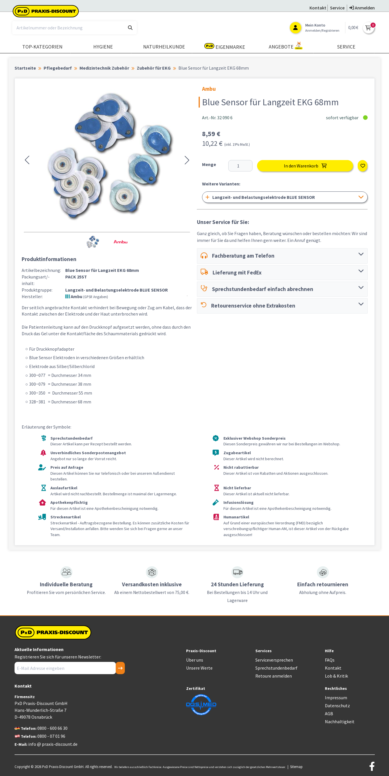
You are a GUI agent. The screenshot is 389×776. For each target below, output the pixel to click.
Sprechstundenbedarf (276, 668)
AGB (329, 713)
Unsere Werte (199, 668)
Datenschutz (337, 705)
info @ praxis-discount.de (53, 744)
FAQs (330, 660)
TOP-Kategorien (42, 46)
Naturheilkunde (164, 46)
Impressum (336, 697)
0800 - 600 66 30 (52, 728)
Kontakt (333, 668)
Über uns (194, 660)
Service (346, 46)
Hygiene (103, 46)
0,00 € (353, 27)
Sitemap (296, 766)
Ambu (86, 296)
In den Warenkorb (305, 166)
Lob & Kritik (336, 676)
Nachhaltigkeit (340, 721)
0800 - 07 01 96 (51, 736)
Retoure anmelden (273, 676)
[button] (27, 160)
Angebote (286, 46)
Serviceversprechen (274, 660)
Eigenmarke (224, 46)
